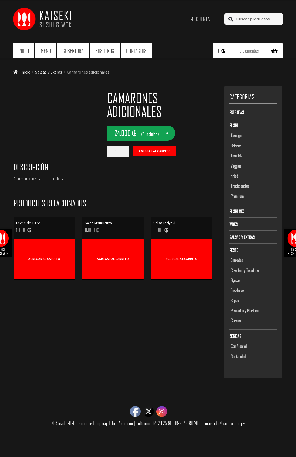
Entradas (236, 112)
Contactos (136, 50)
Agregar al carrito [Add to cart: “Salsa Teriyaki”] (181, 259)
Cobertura (73, 50)
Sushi (233, 125)
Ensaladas (237, 290)
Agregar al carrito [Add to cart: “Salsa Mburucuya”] (113, 259)
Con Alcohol (239, 346)
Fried (234, 176)
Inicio (23, 50)
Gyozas (235, 280)
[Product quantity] (118, 151)
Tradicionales (240, 186)
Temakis (236, 155)
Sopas (235, 300)
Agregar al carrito (154, 151)
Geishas (236, 145)
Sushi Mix (236, 211)
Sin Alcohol (238, 356)
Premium (237, 196)
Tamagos (237, 135)
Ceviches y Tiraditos (245, 270)
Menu (46, 50)
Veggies (236, 166)
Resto (233, 250)
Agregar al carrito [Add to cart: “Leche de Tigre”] (44, 259)
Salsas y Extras (48, 72)
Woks (233, 224)
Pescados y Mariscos (245, 310)
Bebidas (235, 336)
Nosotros (104, 50)
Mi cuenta (200, 19)
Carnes (236, 320)
